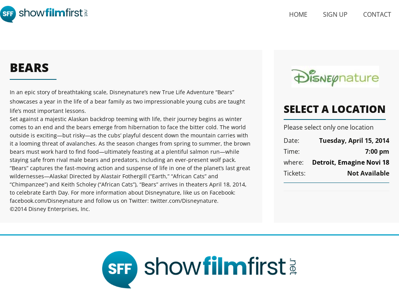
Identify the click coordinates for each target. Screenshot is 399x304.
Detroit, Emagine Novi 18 (350, 162)
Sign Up (335, 14)
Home (298, 14)
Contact (377, 14)
